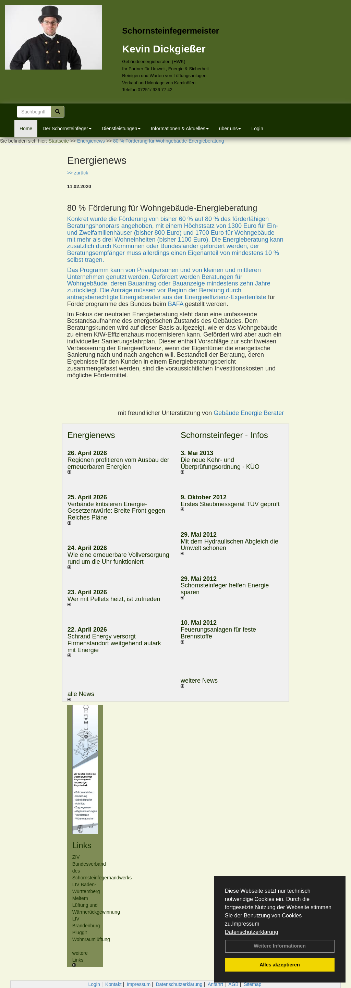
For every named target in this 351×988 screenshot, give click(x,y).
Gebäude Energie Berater (249, 413)
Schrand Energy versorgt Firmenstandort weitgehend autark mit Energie (114, 643)
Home (26, 128)
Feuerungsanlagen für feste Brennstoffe (218, 633)
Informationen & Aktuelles (180, 128)
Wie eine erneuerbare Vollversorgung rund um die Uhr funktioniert (118, 558)
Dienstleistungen (121, 128)
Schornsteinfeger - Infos (224, 435)
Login (257, 128)
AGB (233, 984)
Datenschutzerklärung (251, 932)
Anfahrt (215, 984)
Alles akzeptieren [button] (279, 964)
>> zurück (77, 172)
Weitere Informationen (280, 946)
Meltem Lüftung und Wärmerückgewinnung (96, 905)
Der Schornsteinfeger (67, 128)
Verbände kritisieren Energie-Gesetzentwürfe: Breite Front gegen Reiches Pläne (116, 511)
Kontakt (113, 984)
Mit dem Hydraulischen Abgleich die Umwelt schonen (229, 545)
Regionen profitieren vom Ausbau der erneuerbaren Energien (118, 463)
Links (82, 845)
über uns (230, 128)
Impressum (245, 924)
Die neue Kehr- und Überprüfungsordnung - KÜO (220, 463)
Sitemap (252, 984)
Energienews (91, 435)
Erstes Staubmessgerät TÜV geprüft (230, 504)
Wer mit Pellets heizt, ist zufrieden (114, 599)
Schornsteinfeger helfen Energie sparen (225, 589)
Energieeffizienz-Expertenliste (225, 297)
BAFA (176, 304)
